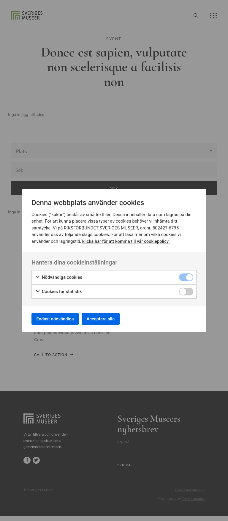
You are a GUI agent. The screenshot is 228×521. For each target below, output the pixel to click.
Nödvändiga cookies (58, 276)
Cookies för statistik (58, 290)
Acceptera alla (109, 319)
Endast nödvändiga (58, 319)
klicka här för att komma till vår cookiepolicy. (126, 240)
